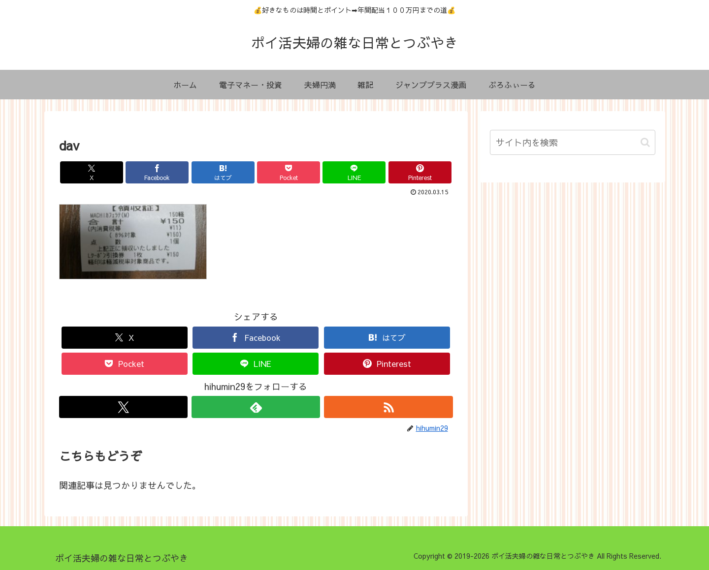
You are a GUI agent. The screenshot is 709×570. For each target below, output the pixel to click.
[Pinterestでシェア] (419, 172)
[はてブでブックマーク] (223, 172)
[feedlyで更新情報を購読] (256, 407)
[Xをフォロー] (123, 407)
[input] (572, 142)
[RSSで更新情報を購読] (388, 407)
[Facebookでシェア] (157, 172)
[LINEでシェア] (354, 172)
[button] (645, 142)
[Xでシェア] (91, 172)
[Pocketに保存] (288, 172)
